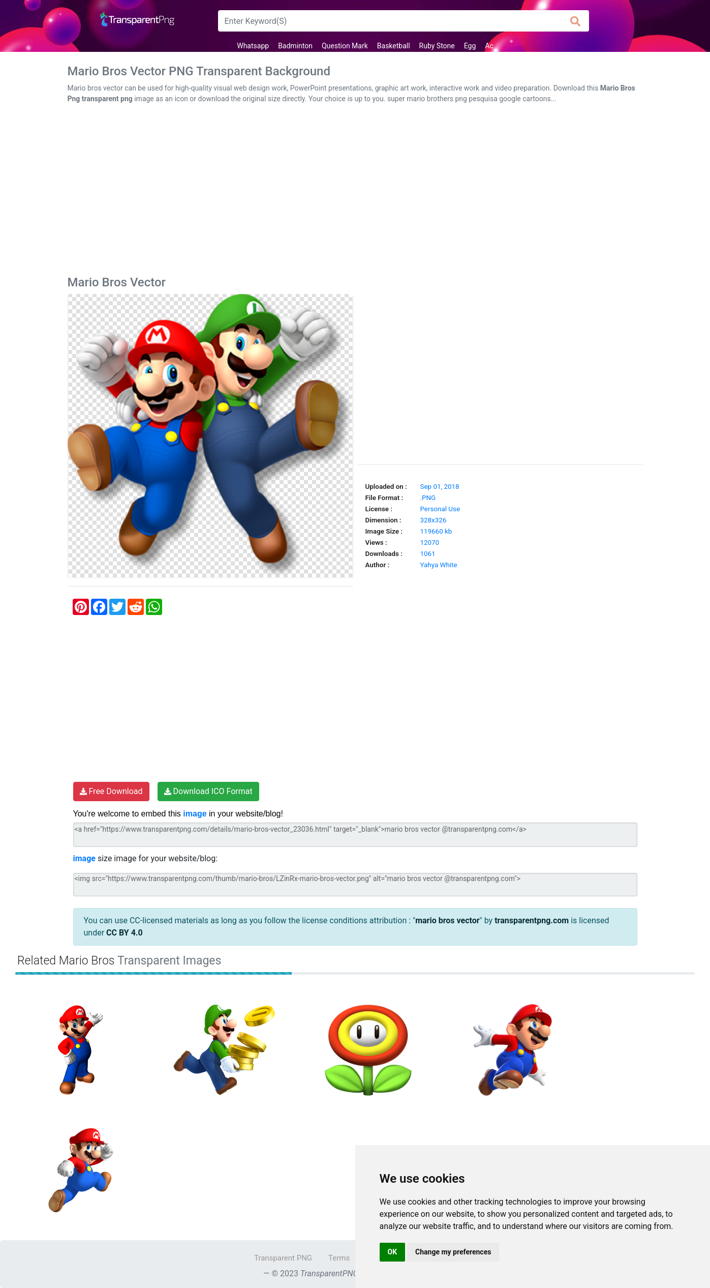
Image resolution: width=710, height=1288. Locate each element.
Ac (489, 46)
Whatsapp (253, 46)
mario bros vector (447, 920)
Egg (470, 46)
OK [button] (392, 1252)
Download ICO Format (208, 791)
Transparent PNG (283, 1258)
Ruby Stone (437, 46)
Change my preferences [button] (453, 1252)
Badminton (295, 46)
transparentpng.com (532, 920)
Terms (339, 1258)
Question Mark (345, 46)
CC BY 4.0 (124, 933)
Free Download (111, 791)
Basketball (393, 46)
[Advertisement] (355, 192)
